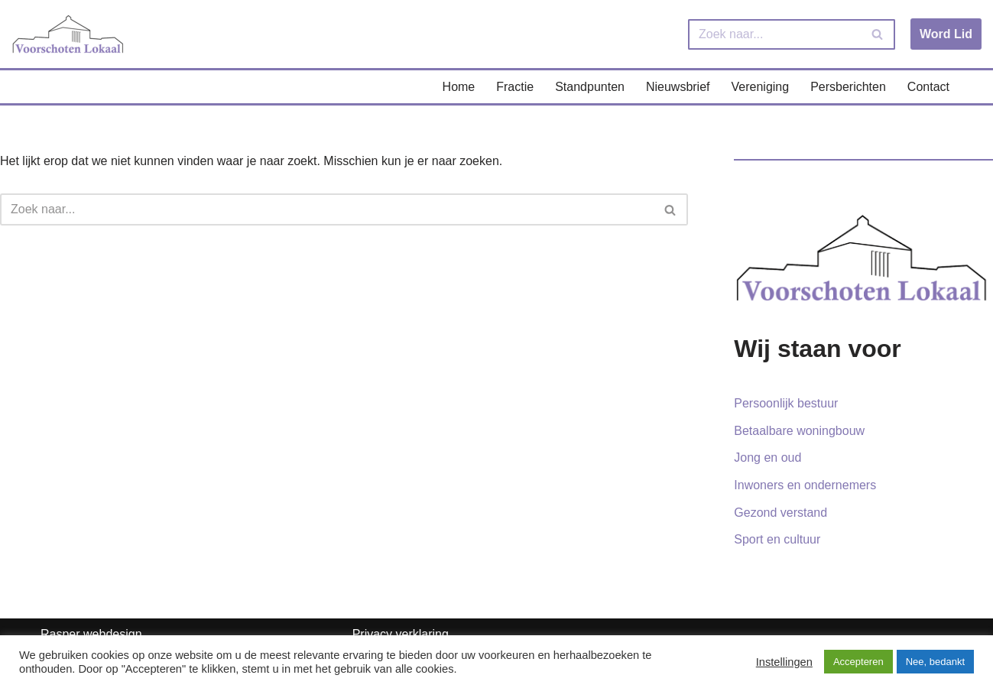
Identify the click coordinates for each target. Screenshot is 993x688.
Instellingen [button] (784, 662)
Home (459, 86)
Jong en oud (767, 457)
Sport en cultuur (777, 539)
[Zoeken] (774, 34)
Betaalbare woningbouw (799, 430)
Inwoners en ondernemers (805, 485)
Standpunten (590, 86)
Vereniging (761, 86)
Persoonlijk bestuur (786, 403)
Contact (928, 86)
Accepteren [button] (858, 661)
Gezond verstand (780, 512)
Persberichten (848, 86)
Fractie (515, 86)
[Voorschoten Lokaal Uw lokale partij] (68, 34)
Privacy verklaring (400, 634)
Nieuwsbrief (678, 86)
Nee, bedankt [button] (935, 661)
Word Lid (946, 34)
